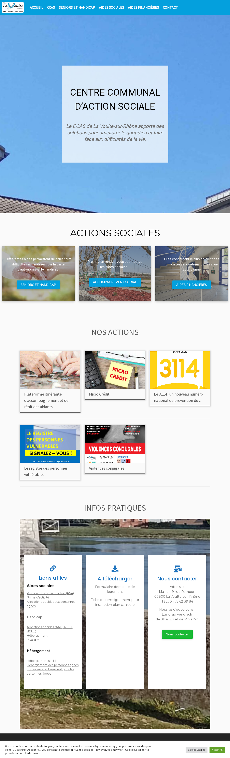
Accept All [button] (217, 750)
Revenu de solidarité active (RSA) (50, 593)
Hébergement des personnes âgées (52, 665)
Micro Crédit (99, 394)
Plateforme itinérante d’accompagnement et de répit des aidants (46, 400)
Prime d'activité (38, 597)
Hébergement (37, 635)
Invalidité (33, 640)
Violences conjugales (106, 468)
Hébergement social (41, 661)
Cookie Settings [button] (196, 750)
